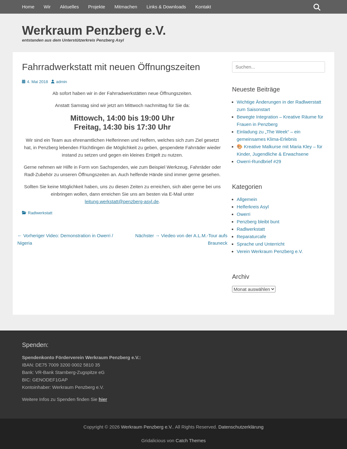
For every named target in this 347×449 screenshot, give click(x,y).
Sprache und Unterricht (260, 244)
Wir (47, 6)
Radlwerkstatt (40, 213)
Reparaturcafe (251, 236)
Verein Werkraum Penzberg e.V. (270, 251)
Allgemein (247, 199)
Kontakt (203, 6)
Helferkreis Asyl (253, 206)
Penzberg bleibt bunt (258, 221)
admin (61, 81)
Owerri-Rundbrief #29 (259, 161)
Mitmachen (125, 6)
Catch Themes (191, 440)
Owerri (243, 214)
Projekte (96, 6)
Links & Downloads (166, 6)
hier (103, 399)
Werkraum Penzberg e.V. (94, 30)
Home (28, 6)
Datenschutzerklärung (241, 426)
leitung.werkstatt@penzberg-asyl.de (122, 201)
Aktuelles (69, 6)
